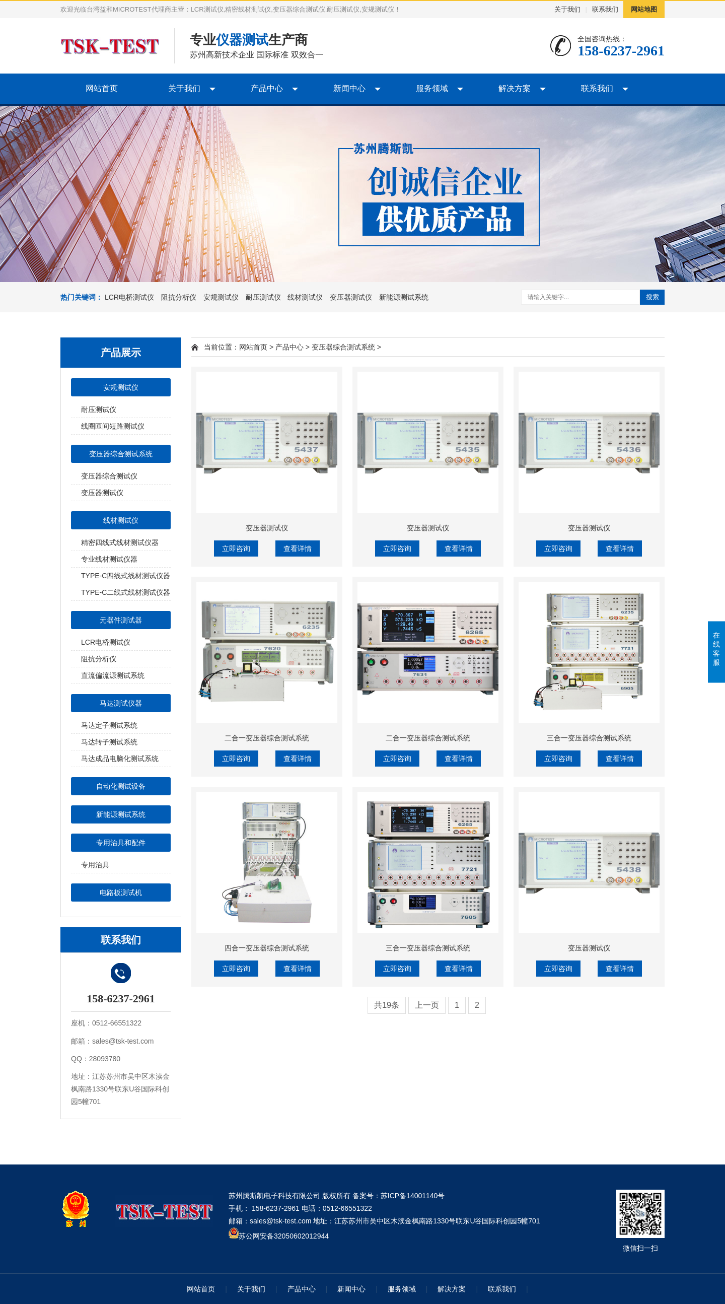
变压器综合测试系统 (121, 454)
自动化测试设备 (121, 786)
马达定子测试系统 (109, 725)
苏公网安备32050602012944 (284, 1236)
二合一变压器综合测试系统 (267, 738)
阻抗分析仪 (178, 297)
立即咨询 (236, 548)
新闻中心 (349, 88)
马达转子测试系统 (109, 742)
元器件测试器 (121, 620)
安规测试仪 (221, 297)
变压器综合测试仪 (109, 476)
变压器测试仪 (351, 297)
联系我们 (605, 9)
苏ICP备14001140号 (413, 1196)
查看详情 (297, 548)
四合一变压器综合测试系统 (267, 948)
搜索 (652, 297)
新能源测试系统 (403, 297)
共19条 (386, 1005)
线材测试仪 (305, 297)
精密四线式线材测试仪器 (120, 542)
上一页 (427, 1005)
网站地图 (644, 9)
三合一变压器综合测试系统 (589, 738)
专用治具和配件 (121, 843)
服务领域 (432, 88)
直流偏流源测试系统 (112, 675)
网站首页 (102, 88)
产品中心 (267, 88)
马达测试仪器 (121, 703)
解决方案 (514, 88)
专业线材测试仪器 (109, 559)
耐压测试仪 (263, 297)
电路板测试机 (121, 892)
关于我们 (567, 9)
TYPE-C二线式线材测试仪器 (125, 592)
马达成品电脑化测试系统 (120, 758)
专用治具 (95, 865)
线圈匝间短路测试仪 (112, 426)
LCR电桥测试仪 (129, 297)
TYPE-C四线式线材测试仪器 (125, 576)
